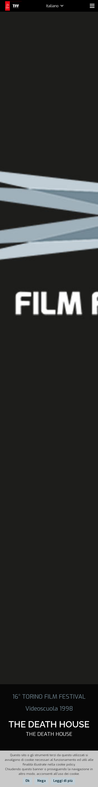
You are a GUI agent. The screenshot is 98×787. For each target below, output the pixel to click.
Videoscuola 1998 (49, 708)
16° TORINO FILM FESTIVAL (49, 697)
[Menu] (92, 6)
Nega (41, 781)
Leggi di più (63, 781)
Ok (27, 781)
